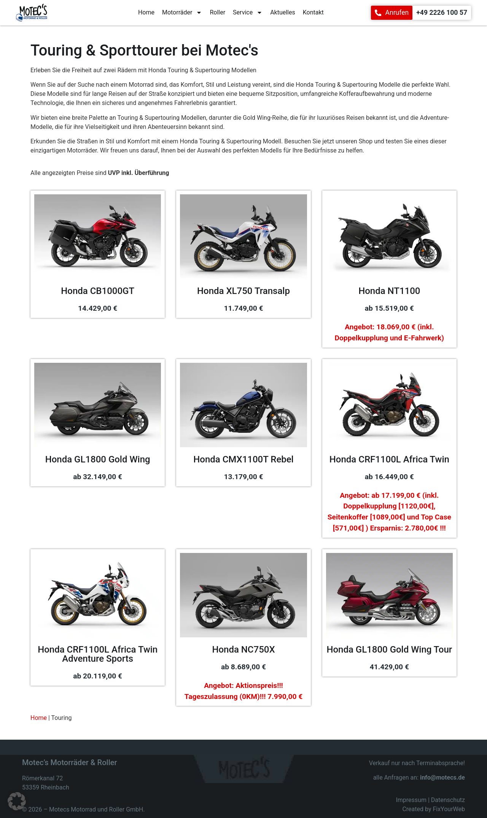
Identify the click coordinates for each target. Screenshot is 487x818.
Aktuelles (282, 12)
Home (146, 12)
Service (248, 12)
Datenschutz (448, 793)
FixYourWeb (449, 802)
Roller (217, 12)
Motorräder (182, 12)
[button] (16, 801)
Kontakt (313, 12)
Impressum (411, 793)
